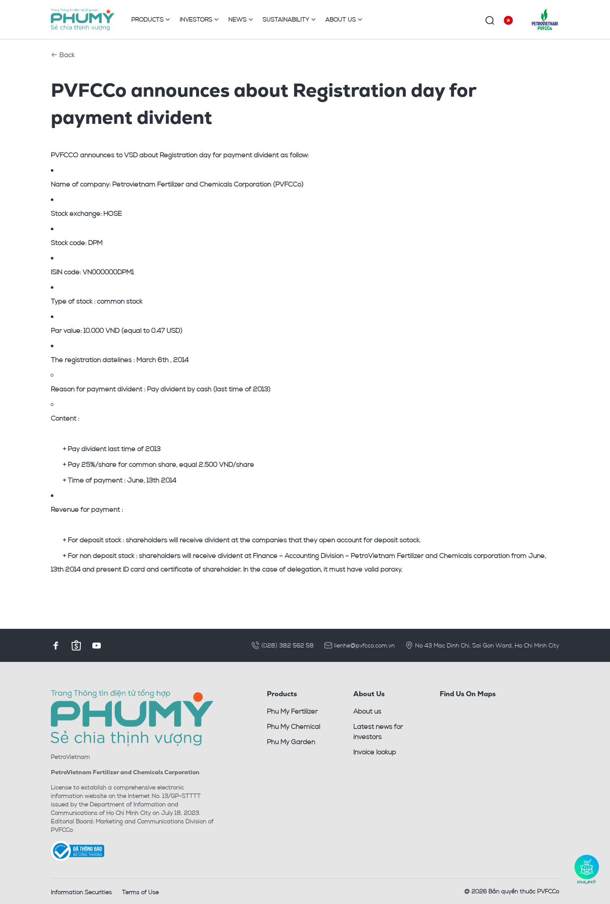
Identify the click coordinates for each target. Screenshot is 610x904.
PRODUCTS (151, 19)
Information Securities (81, 891)
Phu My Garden (291, 742)
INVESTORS (200, 19)
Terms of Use (140, 891)
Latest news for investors (378, 731)
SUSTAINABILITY (290, 19)
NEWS (241, 19)
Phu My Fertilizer (292, 711)
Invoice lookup (374, 752)
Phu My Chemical (293, 726)
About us (367, 711)
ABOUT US (344, 19)
